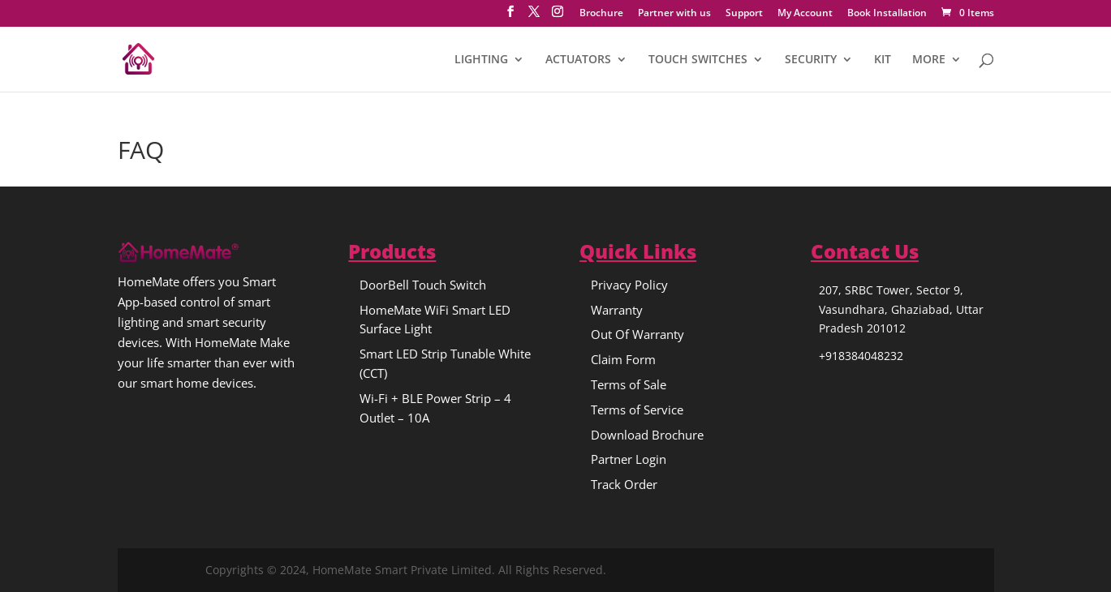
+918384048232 (861, 355)
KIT (882, 60)
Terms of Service (637, 409)
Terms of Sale (628, 384)
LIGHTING (481, 60)
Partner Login (628, 459)
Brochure (601, 13)
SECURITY (811, 60)
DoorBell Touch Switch (423, 285)
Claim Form (623, 359)
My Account (805, 13)
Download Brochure (647, 435)
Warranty (617, 310)
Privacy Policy (629, 285)
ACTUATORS (578, 60)
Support (744, 13)
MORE (928, 60)
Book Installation (887, 13)
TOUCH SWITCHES (697, 60)
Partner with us (674, 13)
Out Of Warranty (637, 334)
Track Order (624, 484)
